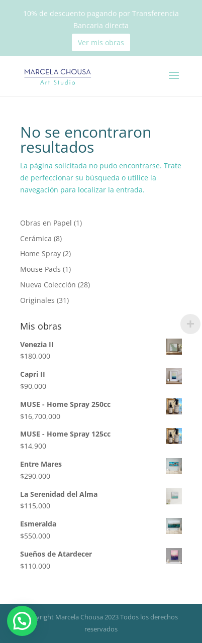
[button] (25, 620)
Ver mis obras (101, 42)
